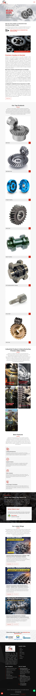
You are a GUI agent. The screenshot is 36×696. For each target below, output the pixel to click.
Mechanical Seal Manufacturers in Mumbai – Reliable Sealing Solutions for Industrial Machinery (17, 616)
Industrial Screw (9, 671)
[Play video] (11, 374)
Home (21, 648)
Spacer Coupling (9, 256)
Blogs (21, 655)
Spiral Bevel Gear (9, 171)
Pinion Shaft (8, 313)
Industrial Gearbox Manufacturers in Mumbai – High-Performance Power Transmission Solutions (18, 556)
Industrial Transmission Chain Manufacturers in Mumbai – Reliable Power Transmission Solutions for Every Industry (17, 586)
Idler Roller (8, 674)
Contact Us (22, 656)
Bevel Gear (8, 142)
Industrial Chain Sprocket (10, 669)
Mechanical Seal (9, 675)
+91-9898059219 (23, 684)
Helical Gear (8, 228)
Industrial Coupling (9, 672)
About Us (21, 649)
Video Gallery (22, 652)
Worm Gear (8, 342)
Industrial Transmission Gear (11, 668)
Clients (21, 651)
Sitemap (21, 658)
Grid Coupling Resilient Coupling (12, 285)
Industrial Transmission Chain (11, 677)
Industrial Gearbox (9, 678)
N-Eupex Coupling (9, 199)
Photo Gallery (22, 653)
